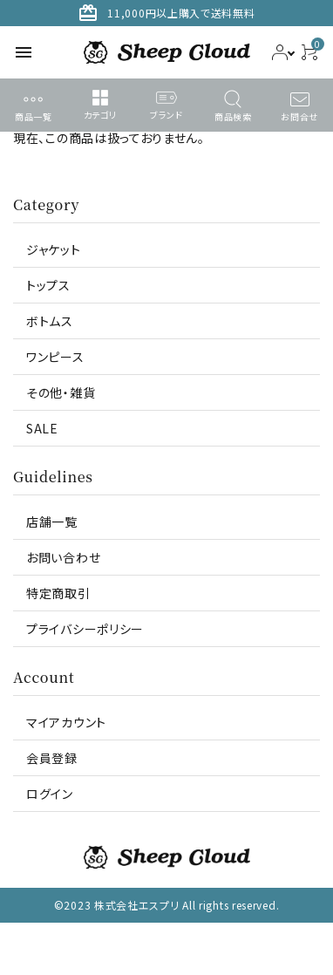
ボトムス (49, 321)
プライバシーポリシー (85, 629)
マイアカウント (66, 722)
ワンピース (55, 356)
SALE (42, 428)
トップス (48, 285)
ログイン (49, 793)
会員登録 (52, 758)
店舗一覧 (52, 521)
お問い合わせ (63, 557)
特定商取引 (58, 593)
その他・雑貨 (60, 392)
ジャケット (53, 249)
